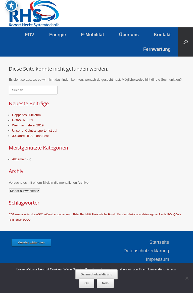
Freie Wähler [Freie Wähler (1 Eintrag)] (99, 214)
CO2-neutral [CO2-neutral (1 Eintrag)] (16, 214)
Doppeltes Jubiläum (26, 115)
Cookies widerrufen (31, 242)
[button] (185, 42)
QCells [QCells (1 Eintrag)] (177, 214)
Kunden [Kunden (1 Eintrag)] (122, 214)
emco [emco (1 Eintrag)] (69, 214)
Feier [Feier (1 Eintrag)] (76, 214)
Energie (57, 34)
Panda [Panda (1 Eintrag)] (163, 214)
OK (86, 283)
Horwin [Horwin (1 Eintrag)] (112, 214)
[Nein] (186, 278)
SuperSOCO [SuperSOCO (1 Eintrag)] (22, 219)
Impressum (157, 259)
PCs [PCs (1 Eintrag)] (169, 214)
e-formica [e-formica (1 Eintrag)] (29, 214)
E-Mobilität (92, 34)
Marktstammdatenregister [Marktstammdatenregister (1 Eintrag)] (142, 214)
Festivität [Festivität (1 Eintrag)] (85, 214)
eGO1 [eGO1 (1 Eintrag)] (39, 214)
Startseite (159, 242)
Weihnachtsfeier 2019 (28, 125)
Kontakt (162, 34)
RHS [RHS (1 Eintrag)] (12, 219)
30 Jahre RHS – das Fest (30, 136)
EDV (29, 34)
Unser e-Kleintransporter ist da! (34, 130)
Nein (105, 283)
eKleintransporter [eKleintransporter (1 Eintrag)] (54, 214)
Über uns (129, 34)
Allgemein (19, 159)
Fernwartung (157, 49)
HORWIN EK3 (22, 120)
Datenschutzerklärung (146, 250)
